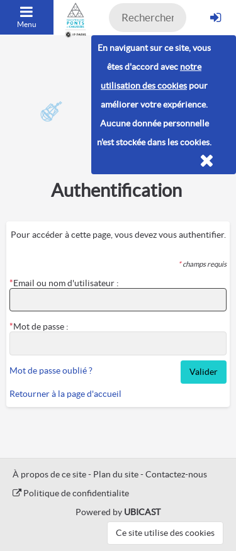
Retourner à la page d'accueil (65, 394)
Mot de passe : (41, 326)
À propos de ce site (49, 474)
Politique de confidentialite (71, 493)
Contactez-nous (176, 474)
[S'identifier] (215, 17)
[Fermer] (206, 161)
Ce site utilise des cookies (165, 533)
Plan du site (115, 474)
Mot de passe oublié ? (51, 370)
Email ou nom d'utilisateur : (66, 283)
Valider (203, 372)
